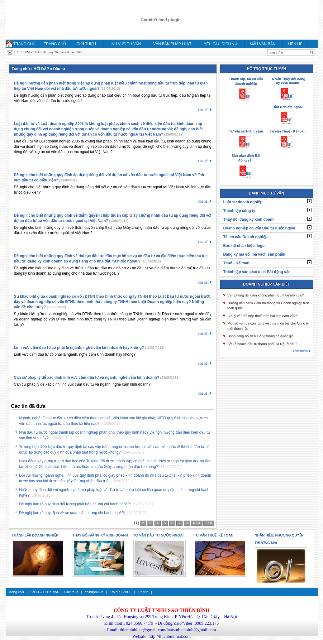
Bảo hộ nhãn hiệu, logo (244, 245)
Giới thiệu (86, 44)
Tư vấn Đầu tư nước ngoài (158, 535)
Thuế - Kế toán (236, 263)
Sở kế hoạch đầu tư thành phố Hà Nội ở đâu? (262, 344)
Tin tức (143, 592)
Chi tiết (203, 110)
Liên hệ (295, 44)
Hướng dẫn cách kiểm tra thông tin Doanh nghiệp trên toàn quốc (268, 305)
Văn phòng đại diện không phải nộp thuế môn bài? (265, 295)
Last (209, 523)
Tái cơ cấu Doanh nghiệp (245, 237)
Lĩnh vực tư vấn (124, 44)
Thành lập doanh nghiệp (35, 535)
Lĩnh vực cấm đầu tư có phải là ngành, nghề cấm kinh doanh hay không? (79, 347)
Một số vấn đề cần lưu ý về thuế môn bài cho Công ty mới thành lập (268, 325)
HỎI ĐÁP (18, 53)
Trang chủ (24, 44)
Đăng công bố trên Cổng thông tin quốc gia (260, 336)
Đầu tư (59, 69)
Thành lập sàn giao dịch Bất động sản (257, 272)
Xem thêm (300, 351)
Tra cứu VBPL (120, 592)
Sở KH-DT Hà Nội (44, 592)
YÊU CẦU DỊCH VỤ (220, 44)
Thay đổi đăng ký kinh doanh (249, 219)
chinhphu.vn (94, 592)
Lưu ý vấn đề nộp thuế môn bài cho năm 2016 (262, 316)
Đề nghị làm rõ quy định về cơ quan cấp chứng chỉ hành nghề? (71, 513)
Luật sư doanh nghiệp (243, 202)
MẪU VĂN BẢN (263, 44)
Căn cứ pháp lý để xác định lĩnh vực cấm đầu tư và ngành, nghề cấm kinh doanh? (86, 377)
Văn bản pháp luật (172, 44)
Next (196, 523)
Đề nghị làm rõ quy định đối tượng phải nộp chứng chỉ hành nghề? (74, 504)
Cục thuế (71, 592)
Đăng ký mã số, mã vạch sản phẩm (254, 254)
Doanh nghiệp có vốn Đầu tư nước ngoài (259, 228)
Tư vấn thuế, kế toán (214, 535)
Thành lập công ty (239, 211)
